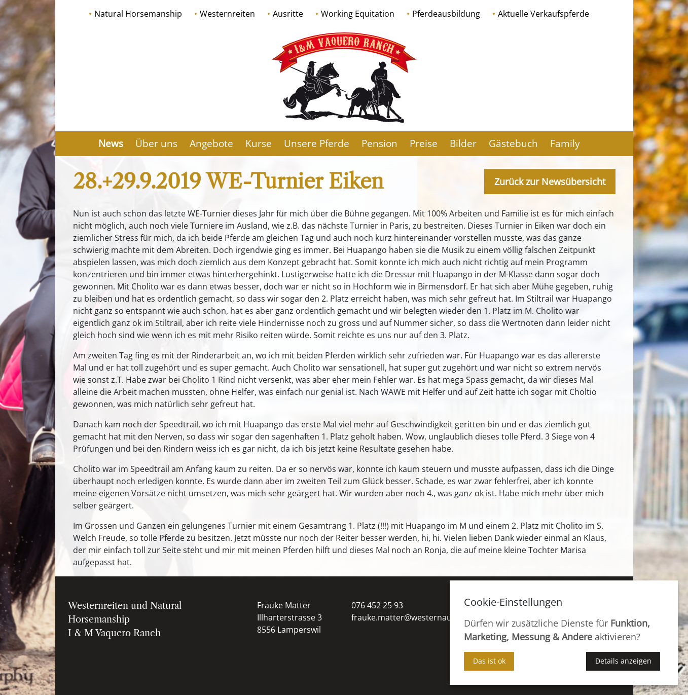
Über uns (156, 143)
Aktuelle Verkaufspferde (543, 13)
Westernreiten (227, 13)
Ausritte (288, 13)
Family (565, 143)
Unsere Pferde (316, 143)
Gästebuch (513, 143)
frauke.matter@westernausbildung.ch (423, 617)
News (110, 143)
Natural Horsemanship (138, 13)
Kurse (258, 143)
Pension (379, 143)
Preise (424, 143)
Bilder (463, 143)
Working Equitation (357, 13)
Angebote (211, 143)
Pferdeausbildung (446, 13)
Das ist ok (489, 661)
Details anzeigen (623, 661)
